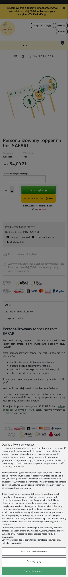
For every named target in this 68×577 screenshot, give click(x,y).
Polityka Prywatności (12, 542)
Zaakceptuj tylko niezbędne (34, 551)
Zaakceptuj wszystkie (34, 571)
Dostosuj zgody (33, 561)
